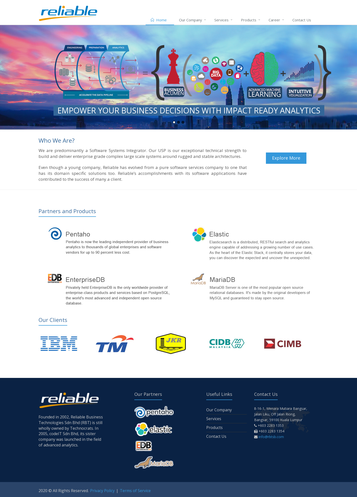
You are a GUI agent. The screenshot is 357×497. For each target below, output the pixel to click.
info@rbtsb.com (271, 436)
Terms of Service (135, 490)
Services (221, 19)
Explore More (286, 158)
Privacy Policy (102, 490)
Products (248, 19)
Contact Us (301, 19)
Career (274, 19)
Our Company (190, 19)
